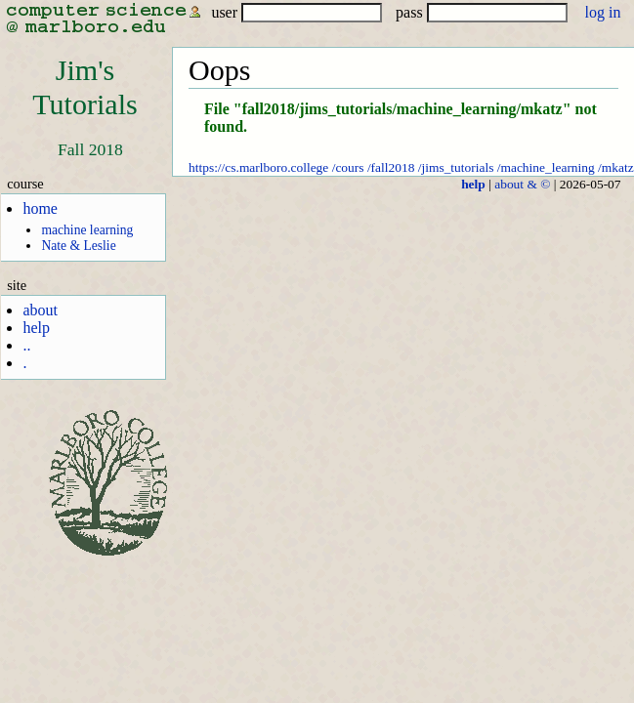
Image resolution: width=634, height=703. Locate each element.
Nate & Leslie (78, 245)
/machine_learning (546, 167)
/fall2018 (391, 167)
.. (26, 345)
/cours (348, 167)
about (40, 310)
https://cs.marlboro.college (258, 167)
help (36, 327)
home (40, 208)
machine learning (87, 230)
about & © (522, 184)
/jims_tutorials (456, 167)
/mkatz (616, 167)
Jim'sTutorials (85, 87)
